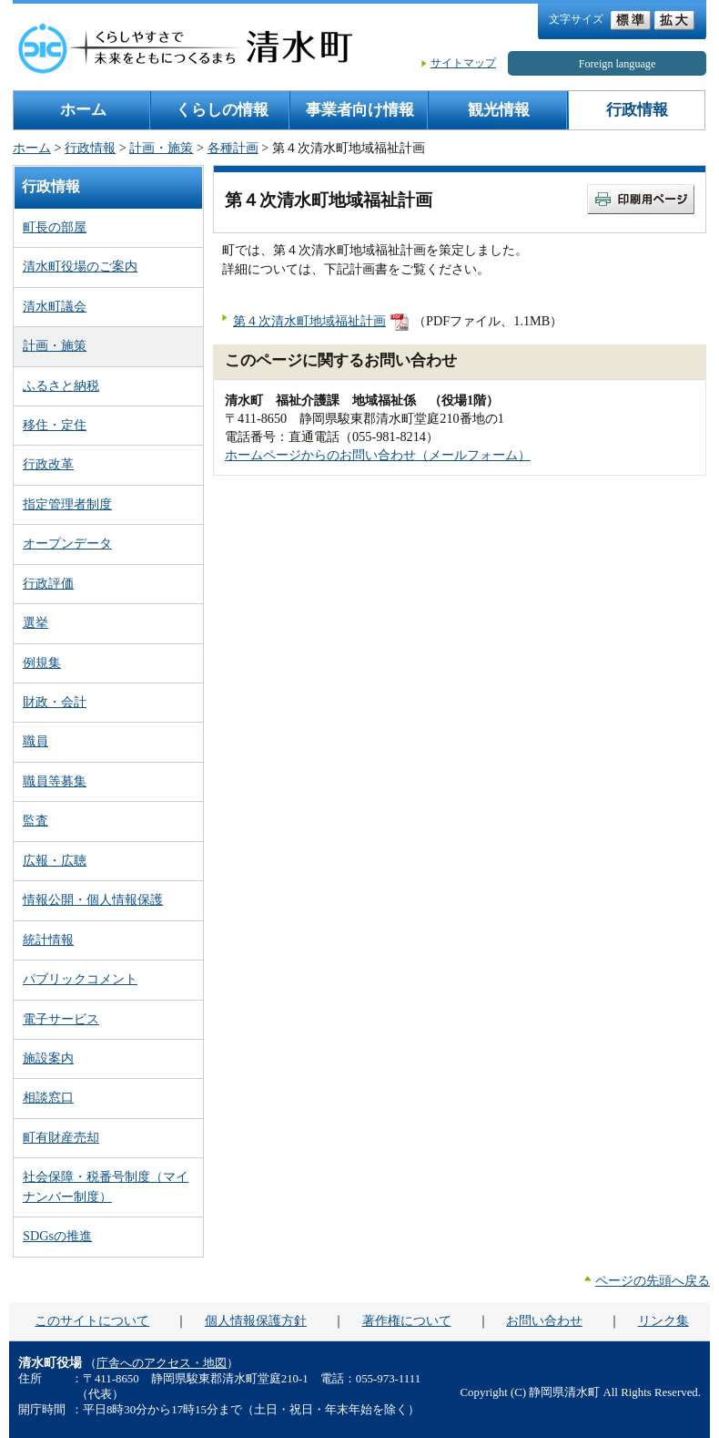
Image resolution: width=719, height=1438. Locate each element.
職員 (35, 741)
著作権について (406, 1320)
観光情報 (499, 109)
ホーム (83, 109)
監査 (35, 820)
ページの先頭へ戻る (652, 1280)
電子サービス (61, 1019)
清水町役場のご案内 (80, 266)
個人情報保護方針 (256, 1320)
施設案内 (48, 1058)
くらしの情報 (222, 109)
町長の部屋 (54, 227)
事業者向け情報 (360, 109)
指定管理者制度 (67, 504)
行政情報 (637, 109)
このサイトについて (92, 1320)
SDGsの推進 (57, 1235)
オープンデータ (67, 543)
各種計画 (233, 147)
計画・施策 (161, 147)
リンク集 (663, 1320)
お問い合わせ (544, 1320)
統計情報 (48, 939)
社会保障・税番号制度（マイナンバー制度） (105, 1186)
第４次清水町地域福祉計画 (309, 320)
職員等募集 (54, 781)
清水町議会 (54, 306)
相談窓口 (48, 1097)
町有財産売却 (61, 1137)
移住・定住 (54, 424)
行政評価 (48, 583)
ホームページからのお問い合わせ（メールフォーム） (378, 454)
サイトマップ (463, 62)
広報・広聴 (54, 860)
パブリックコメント (80, 978)
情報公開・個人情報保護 (93, 899)
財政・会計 (54, 701)
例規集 (42, 662)
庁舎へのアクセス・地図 (161, 1363)
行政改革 (48, 464)
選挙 (35, 622)
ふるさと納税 (61, 385)
